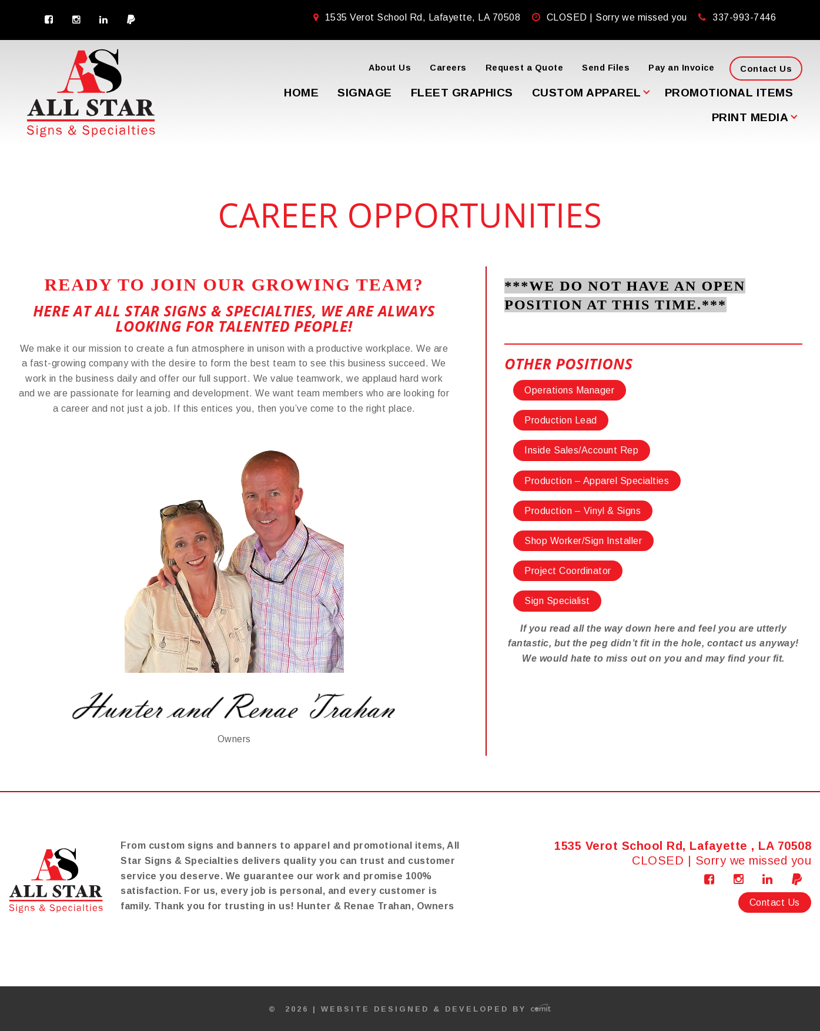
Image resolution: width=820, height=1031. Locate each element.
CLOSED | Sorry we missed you (618, 17)
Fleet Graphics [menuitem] (462, 92)
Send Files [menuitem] (606, 67)
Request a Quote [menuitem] (525, 67)
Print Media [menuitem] (750, 117)
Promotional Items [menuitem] (729, 92)
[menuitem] (49, 20)
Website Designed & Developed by (436, 1009)
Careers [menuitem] (448, 67)
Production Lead (560, 420)
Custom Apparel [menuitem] (586, 92)
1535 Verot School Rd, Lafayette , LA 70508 (682, 845)
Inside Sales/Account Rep (581, 450)
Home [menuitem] (301, 92)
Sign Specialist (557, 601)
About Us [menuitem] (390, 67)
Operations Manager (569, 390)
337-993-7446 (744, 17)
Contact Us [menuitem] (766, 69)
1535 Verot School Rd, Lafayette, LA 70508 (418, 17)
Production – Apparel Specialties (596, 481)
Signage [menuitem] (364, 92)
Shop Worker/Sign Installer (583, 541)
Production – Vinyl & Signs (582, 511)
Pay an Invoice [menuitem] (681, 67)
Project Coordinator (567, 571)
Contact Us (774, 902)
